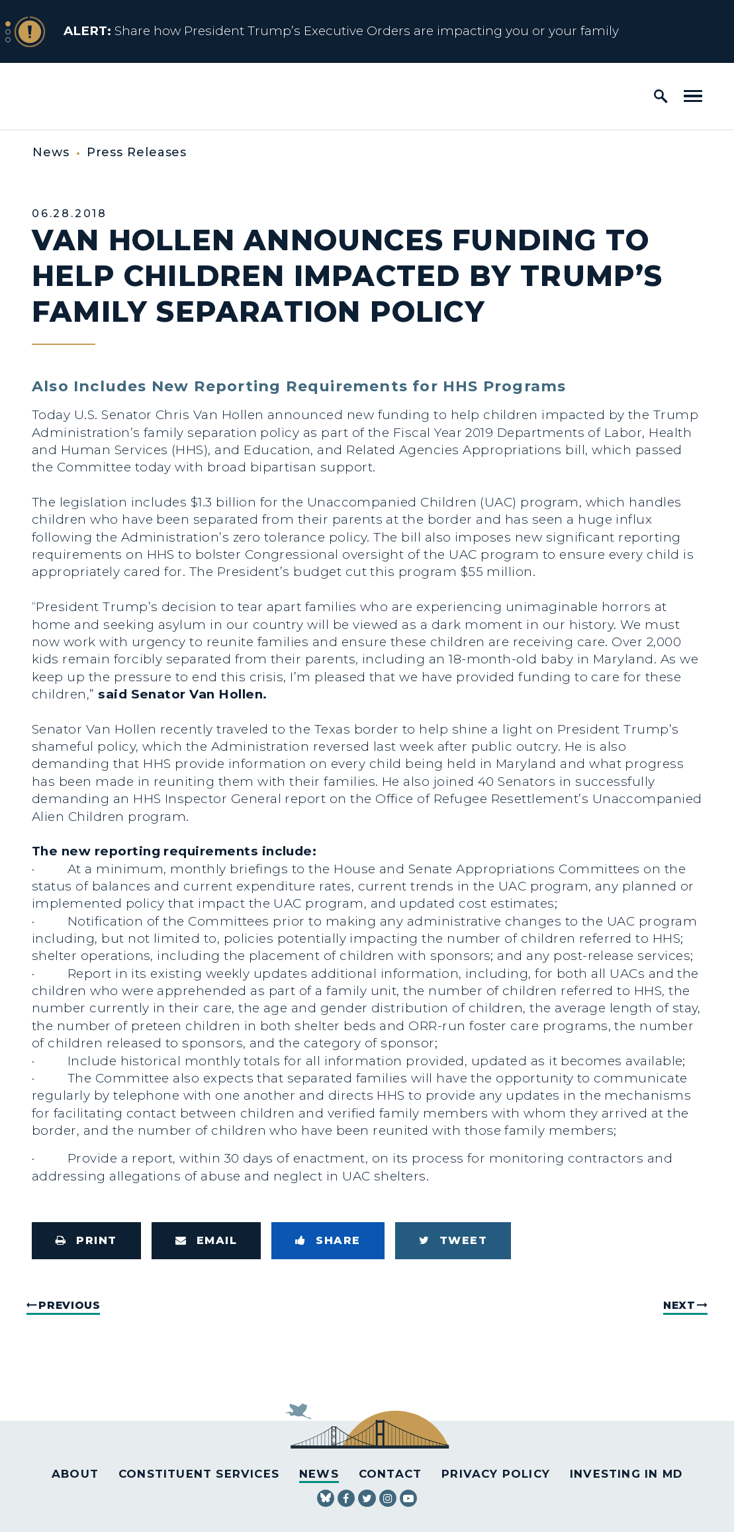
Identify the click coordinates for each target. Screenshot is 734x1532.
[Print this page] (86, 1240)
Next (679, 1305)
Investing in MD (626, 1473)
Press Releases (137, 152)
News (50, 152)
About (75, 1473)
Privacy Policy (495, 1473)
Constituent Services (198, 1473)
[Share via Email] (206, 1240)
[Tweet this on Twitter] (453, 1240)
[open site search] (661, 96)
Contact (390, 1473)
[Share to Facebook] (328, 1240)
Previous (69, 1305)
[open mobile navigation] (693, 96)
